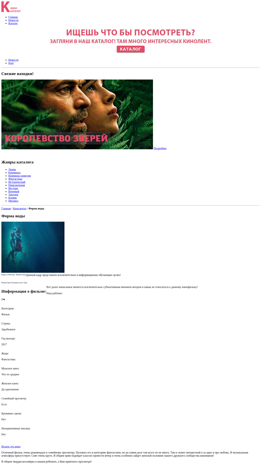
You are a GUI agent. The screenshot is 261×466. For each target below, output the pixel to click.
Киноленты (19, 208)
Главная (13, 17)
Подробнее (160, 148)
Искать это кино (11, 446)
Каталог (13, 23)
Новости (13, 20)
